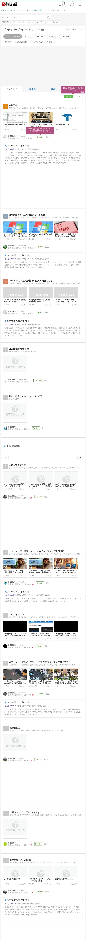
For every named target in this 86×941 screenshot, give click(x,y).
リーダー (63, 5)
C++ (39, 36)
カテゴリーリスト (72, 30)
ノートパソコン (53, 22)
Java (8, 42)
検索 (49, 17)
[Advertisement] (43, 65)
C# (28, 36)
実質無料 (5, 22)
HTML (65, 36)
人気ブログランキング (9, 4)
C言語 (51, 36)
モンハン (30, 22)
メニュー (81, 5)
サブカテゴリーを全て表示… (44, 42)
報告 (47, 137)
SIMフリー (40, 22)
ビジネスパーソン (18, 22)
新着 (53, 89)
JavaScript (23, 42)
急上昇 (32, 89)
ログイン (72, 5)
